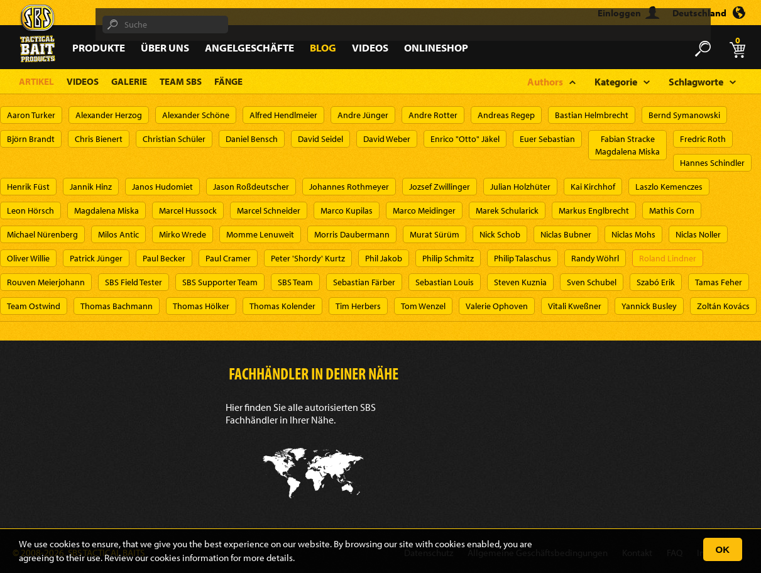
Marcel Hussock (188, 210)
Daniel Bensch (252, 139)
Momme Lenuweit (260, 234)
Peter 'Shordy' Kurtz (308, 258)
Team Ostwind (33, 306)
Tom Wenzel (423, 306)
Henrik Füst (28, 186)
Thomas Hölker (201, 306)
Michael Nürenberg (42, 234)
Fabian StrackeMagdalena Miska (627, 145)
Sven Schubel (591, 282)
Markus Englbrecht (594, 210)
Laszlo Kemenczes (669, 186)
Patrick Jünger (96, 258)
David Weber (386, 139)
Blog (323, 47)
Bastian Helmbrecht (591, 115)
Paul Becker (164, 258)
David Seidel (320, 139)
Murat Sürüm (434, 234)
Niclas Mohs (633, 234)
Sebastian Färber (364, 282)
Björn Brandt (31, 139)
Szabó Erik (656, 282)
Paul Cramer (228, 258)
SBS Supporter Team (220, 282)
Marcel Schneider (268, 210)
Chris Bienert (99, 139)
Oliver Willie (28, 258)
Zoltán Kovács (723, 306)
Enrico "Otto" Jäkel (465, 139)
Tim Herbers (358, 306)
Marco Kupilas (346, 210)
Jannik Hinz (91, 186)
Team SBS (181, 81)
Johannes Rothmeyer (349, 186)
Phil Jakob (383, 258)
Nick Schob (499, 234)
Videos (370, 47)
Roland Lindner (667, 258)
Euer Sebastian (547, 139)
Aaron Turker (31, 115)
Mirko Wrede (182, 234)
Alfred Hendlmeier (283, 115)
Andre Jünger (362, 115)
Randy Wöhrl (595, 258)
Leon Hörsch (30, 210)
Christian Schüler (174, 139)
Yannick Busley (649, 306)
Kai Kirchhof (593, 186)
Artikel (36, 81)
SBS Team (295, 282)
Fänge (228, 81)
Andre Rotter (432, 115)
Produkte (98, 47)
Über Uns (165, 47)
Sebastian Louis (444, 282)
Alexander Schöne (195, 115)
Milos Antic (118, 234)
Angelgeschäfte (249, 47)
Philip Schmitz (448, 258)
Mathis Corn (671, 210)
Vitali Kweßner (574, 306)
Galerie (129, 81)
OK (723, 549)
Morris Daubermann (352, 234)
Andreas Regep (506, 115)
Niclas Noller (698, 234)
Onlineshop (436, 47)
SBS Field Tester (133, 282)
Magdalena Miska (106, 210)
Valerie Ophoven (497, 306)
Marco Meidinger (424, 210)
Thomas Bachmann (116, 306)
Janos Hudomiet (162, 186)
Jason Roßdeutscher (251, 186)
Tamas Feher (718, 282)
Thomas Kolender (282, 306)
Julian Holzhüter (520, 186)
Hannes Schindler (712, 162)
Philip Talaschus (522, 258)
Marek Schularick (507, 210)
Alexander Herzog (108, 115)
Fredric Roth (703, 139)
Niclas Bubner (565, 234)
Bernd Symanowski (684, 115)
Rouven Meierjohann (46, 282)
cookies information (189, 558)
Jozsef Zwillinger (439, 186)
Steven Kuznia (520, 282)
